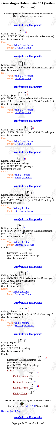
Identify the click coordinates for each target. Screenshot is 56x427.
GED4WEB (30, 406)
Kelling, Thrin (20, 393)
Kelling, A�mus (21, 174)
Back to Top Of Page (11, 411)
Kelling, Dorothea (23, 177)
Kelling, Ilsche (20, 382)
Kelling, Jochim (21, 208)
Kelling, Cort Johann (23, 45)
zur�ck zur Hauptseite (28, 25)
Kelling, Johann (21, 291)
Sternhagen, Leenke (24, 211)
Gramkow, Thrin (23, 47)
